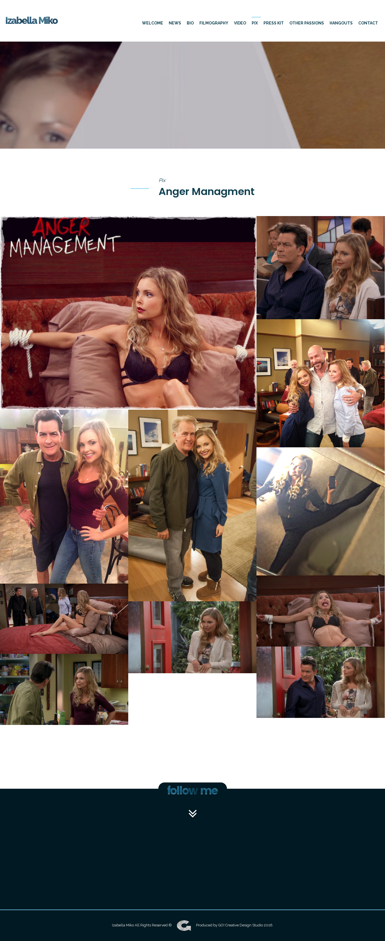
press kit (274, 23)
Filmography (213, 23)
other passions (306, 23)
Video (240, 23)
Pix (255, 23)
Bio (190, 23)
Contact (368, 23)
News (175, 23)
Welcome (152, 23)
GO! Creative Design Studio (240, 925)
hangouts (341, 23)
